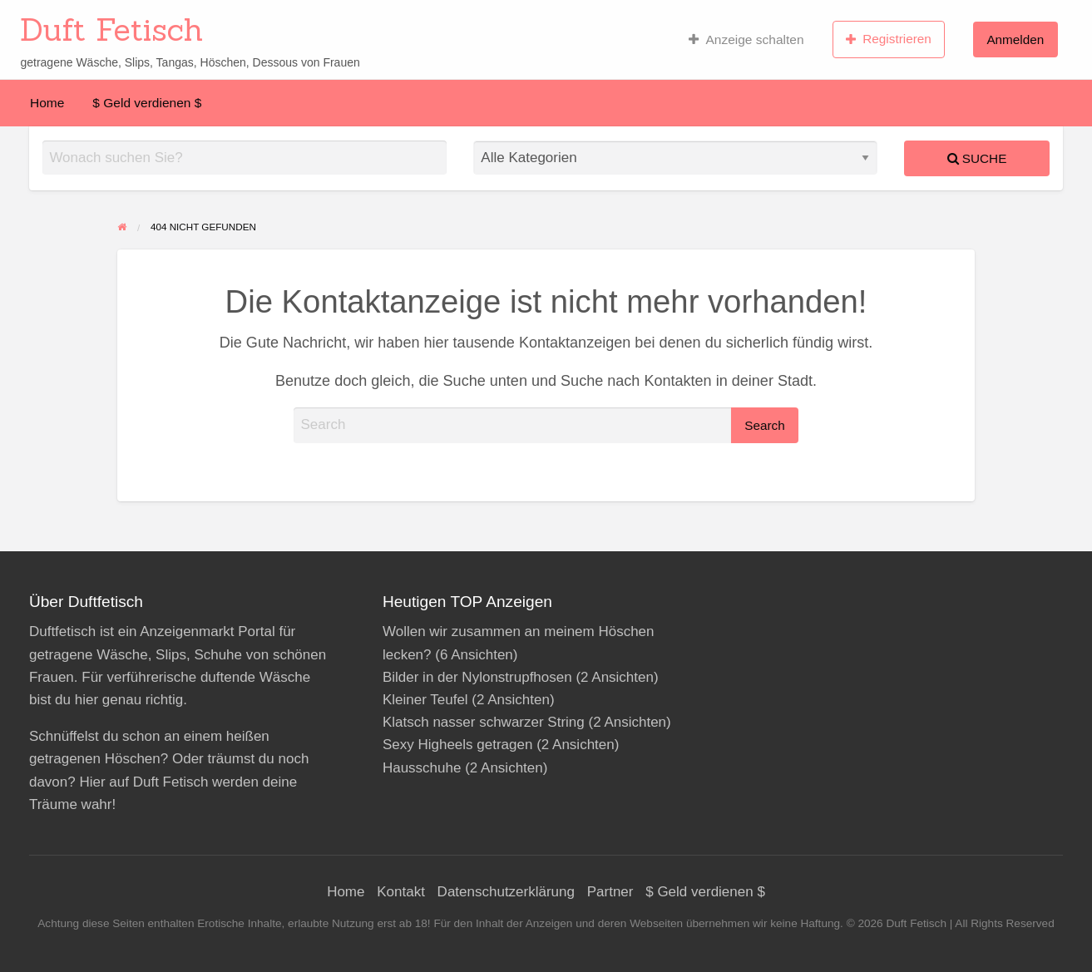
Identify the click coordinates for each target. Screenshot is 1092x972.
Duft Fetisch (111, 29)
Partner (610, 892)
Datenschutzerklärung (506, 892)
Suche (977, 158)
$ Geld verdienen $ (146, 103)
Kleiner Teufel (425, 700)
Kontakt (401, 892)
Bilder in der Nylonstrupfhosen (477, 677)
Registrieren (888, 39)
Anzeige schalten (746, 39)
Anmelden (1015, 39)
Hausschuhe (422, 768)
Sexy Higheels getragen (458, 744)
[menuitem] (746, 39)
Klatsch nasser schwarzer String (484, 722)
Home (47, 103)
